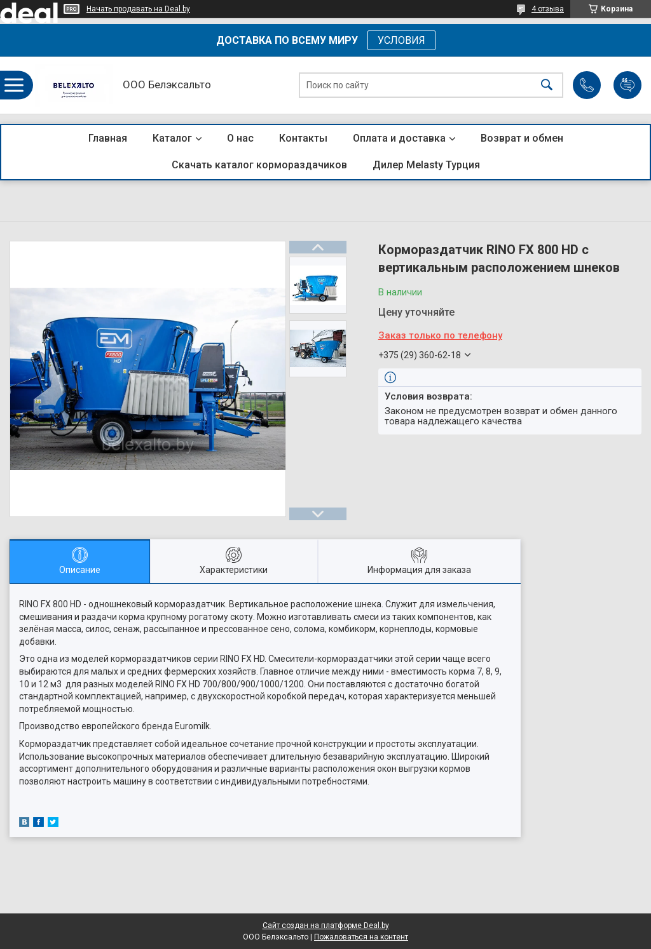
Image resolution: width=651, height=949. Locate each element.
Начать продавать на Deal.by (138, 8)
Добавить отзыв (627, 85)
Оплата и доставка (399, 138)
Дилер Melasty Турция (426, 165)
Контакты (303, 138)
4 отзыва (547, 8)
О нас (240, 138)
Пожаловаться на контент (361, 936)
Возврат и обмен (522, 138)
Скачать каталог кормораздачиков (259, 165)
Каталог (172, 138)
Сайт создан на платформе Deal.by (326, 925)
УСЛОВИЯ (401, 40)
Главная (107, 138)
